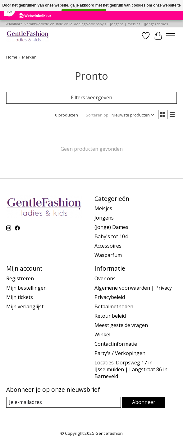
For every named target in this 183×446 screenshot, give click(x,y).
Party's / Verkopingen (119, 353)
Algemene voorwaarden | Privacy (133, 287)
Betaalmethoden (113, 306)
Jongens (104, 217)
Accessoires (107, 245)
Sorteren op (97, 115)
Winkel (102, 334)
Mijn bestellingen (26, 287)
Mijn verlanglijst (24, 306)
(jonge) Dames (111, 227)
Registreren (20, 278)
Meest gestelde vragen (121, 325)
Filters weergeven (91, 97)
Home (11, 57)
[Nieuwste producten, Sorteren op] (133, 115)
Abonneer (143, 402)
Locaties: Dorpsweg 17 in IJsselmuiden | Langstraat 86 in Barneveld (130, 369)
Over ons (105, 278)
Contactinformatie (115, 343)
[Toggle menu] (170, 36)
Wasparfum (108, 255)
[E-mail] (63, 402)
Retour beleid (110, 315)
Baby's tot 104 (111, 236)
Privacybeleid (109, 297)
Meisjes (103, 208)
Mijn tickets (19, 297)
